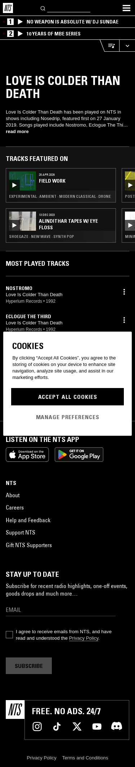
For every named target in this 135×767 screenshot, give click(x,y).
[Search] (43, 7)
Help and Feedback (28, 520)
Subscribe (29, 665)
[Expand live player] (127, 46)
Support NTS (20, 532)
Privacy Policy (83, 638)
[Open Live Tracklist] (109, 46)
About (12, 495)
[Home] (8, 8)
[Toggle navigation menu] (126, 8)
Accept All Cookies (67, 396)
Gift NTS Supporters (29, 545)
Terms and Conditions (85, 757)
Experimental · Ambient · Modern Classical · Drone (60, 196)
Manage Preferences (67, 417)
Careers (15, 507)
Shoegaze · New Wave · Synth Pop (41, 236)
